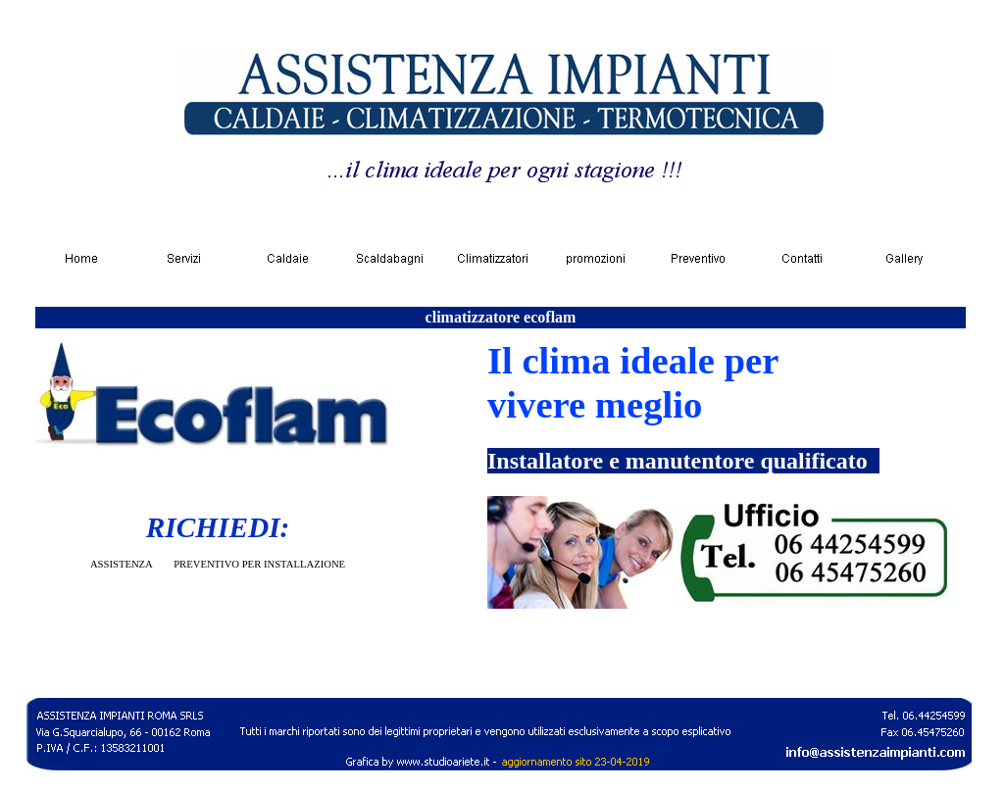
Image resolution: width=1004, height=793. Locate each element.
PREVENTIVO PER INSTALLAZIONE (259, 564)
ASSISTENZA (121, 564)
